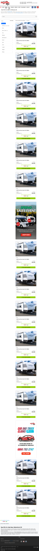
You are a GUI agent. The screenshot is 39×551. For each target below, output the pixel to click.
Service (16, 7)
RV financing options (19, 12)
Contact (28, 7)
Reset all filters (11, 20)
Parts (19, 7)
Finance (12, 7)
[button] (25, 45)
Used (3, 7)
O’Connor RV (10, 11)
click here (11, 540)
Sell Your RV (9, 7)
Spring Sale (6, 7)
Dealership (23, 7)
